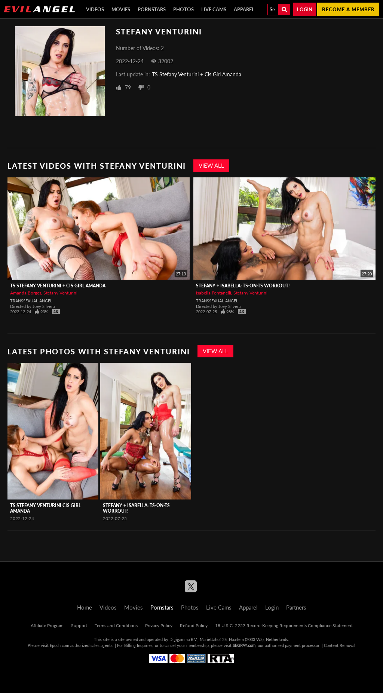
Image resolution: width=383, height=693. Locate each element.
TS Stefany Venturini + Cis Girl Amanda (196, 74)
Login (304, 9)
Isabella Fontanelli (213, 293)
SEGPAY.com (244, 645)
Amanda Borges (25, 293)
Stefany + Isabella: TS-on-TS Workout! (242, 286)
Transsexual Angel (31, 300)
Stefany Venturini (60, 293)
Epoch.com (59, 645)
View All (211, 165)
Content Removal (339, 645)
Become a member (348, 9)
